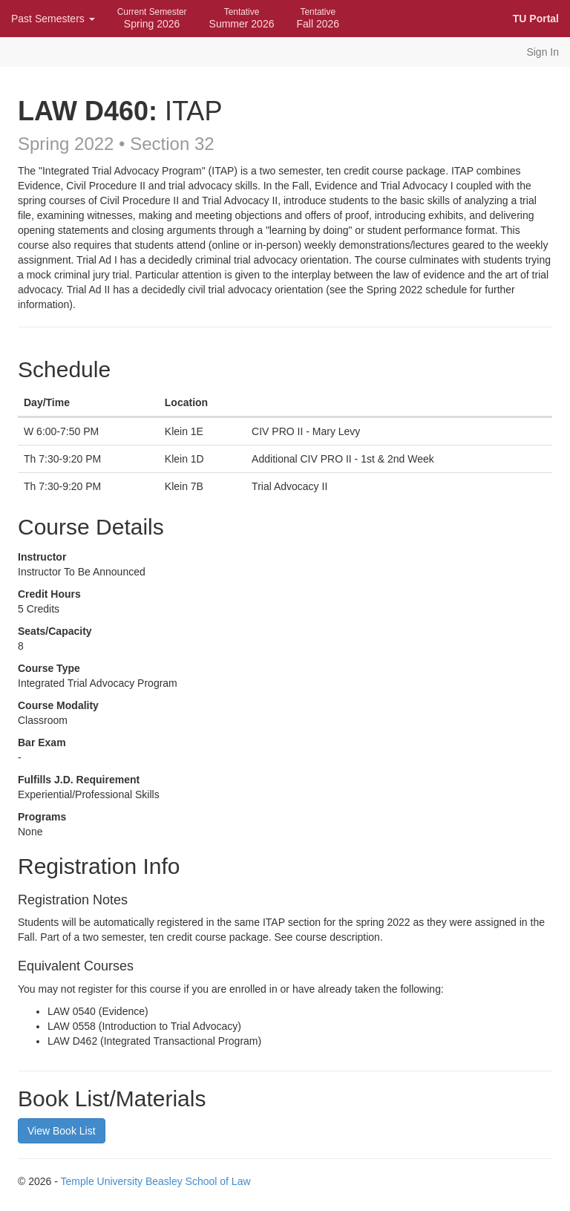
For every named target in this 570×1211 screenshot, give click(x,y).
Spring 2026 (152, 18)
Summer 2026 (242, 18)
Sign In (542, 52)
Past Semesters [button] (53, 19)
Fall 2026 (317, 18)
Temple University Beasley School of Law (156, 1181)
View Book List (61, 1131)
